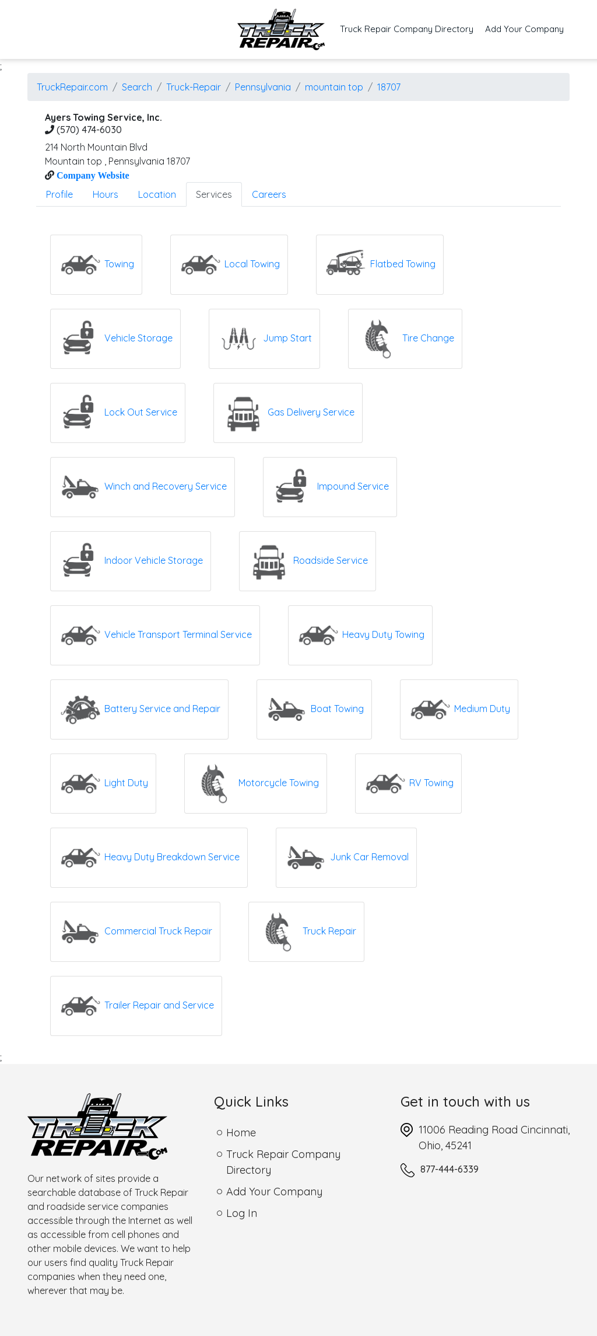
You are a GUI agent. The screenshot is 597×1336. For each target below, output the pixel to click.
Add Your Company (524, 28)
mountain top (334, 87)
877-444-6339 (449, 1169)
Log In (241, 1213)
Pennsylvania (263, 87)
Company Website (91, 175)
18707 (389, 87)
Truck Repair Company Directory (409, 28)
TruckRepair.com (72, 87)
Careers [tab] (269, 194)
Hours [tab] (105, 194)
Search (137, 87)
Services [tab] (214, 194)
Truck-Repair (193, 87)
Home (241, 1132)
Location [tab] (157, 194)
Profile (59, 194)
